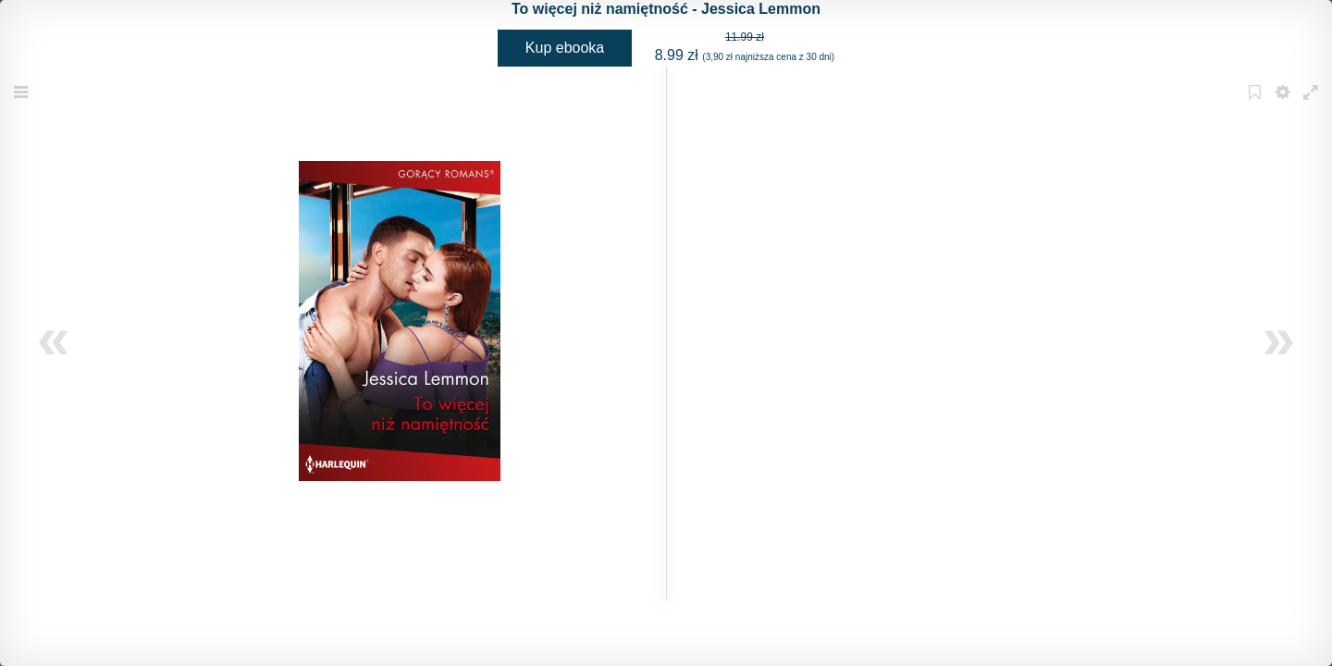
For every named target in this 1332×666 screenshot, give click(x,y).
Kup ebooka (564, 48)
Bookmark (1257, 104)
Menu (23, 104)
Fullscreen (1312, 104)
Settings (1285, 104)
